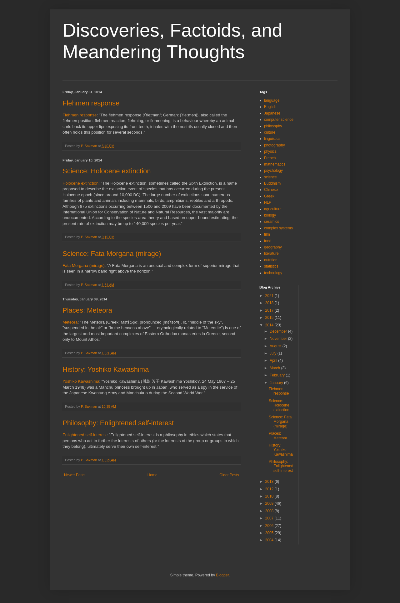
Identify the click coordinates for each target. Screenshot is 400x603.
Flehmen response (90, 103)
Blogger (222, 575)
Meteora (70, 322)
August (276, 346)
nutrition (271, 260)
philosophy (273, 126)
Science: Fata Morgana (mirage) (111, 254)
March (275, 368)
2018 (270, 303)
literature (271, 253)
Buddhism (272, 183)
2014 (270, 325)
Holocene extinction (80, 183)
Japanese (272, 113)
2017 (270, 310)
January (277, 383)
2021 (270, 296)
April (274, 360)
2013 (270, 481)
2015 (270, 317)
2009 (270, 503)
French (270, 158)
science (270, 177)
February (278, 375)
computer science (278, 119)
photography (274, 145)
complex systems (278, 228)
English (270, 107)
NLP (267, 202)
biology (270, 215)
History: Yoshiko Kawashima (105, 369)
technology (273, 273)
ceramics (271, 221)
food (267, 241)
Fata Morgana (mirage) (83, 265)
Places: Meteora (87, 310)
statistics (271, 266)
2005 (270, 533)
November (279, 338)
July (274, 353)
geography (273, 247)
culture (269, 132)
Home (153, 475)
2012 (270, 489)
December (279, 331)
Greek (269, 196)
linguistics (272, 138)
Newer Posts (74, 475)
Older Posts (229, 475)
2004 (270, 540)
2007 (270, 518)
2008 (270, 511)
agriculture (273, 209)
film (267, 234)
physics (270, 151)
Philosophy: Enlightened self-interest (118, 423)
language (271, 100)
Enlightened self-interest (84, 434)
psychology (273, 170)
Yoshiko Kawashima (80, 381)
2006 (270, 526)
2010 (270, 496)
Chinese (271, 189)
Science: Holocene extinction (106, 171)
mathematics (274, 164)
